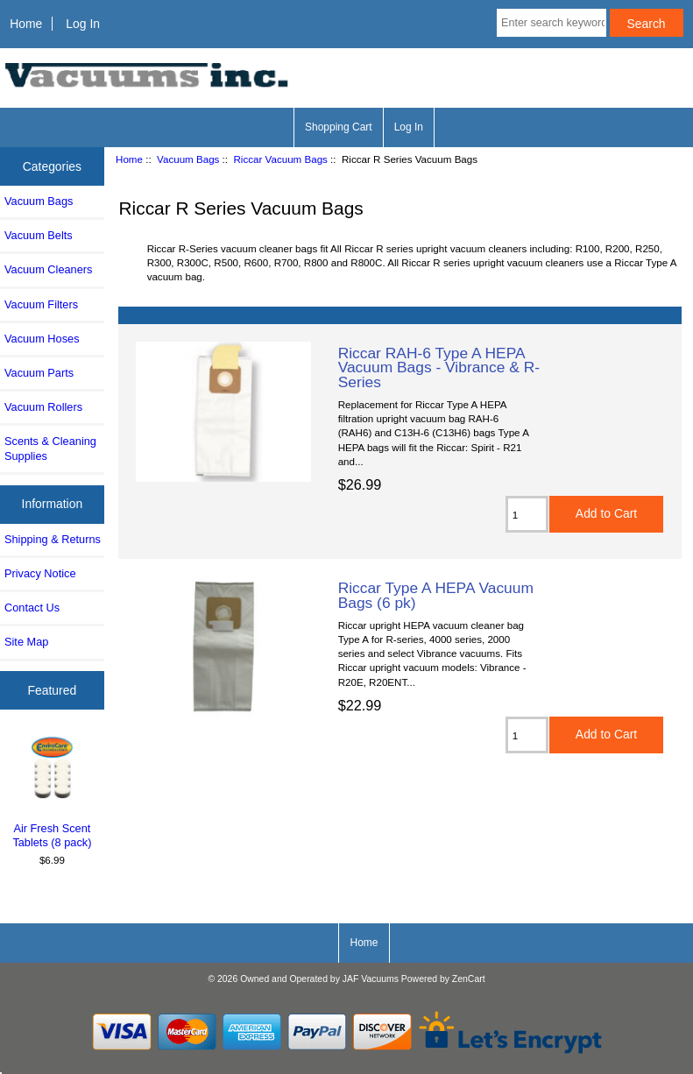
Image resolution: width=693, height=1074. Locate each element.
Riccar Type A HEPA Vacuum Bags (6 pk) (436, 595)
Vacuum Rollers (43, 406)
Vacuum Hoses (42, 338)
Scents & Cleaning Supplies (50, 448)
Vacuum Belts (38, 235)
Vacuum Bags (188, 159)
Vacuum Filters (41, 304)
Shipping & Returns (52, 539)
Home (26, 24)
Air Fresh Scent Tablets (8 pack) (53, 791)
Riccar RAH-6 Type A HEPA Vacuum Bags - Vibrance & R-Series (439, 367)
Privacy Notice (39, 573)
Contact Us (32, 607)
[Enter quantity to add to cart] (527, 514)
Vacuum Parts (39, 372)
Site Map (26, 641)
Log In (83, 24)
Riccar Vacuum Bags (281, 159)
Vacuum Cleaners (48, 269)
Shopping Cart (338, 127)
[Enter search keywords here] (551, 23)
